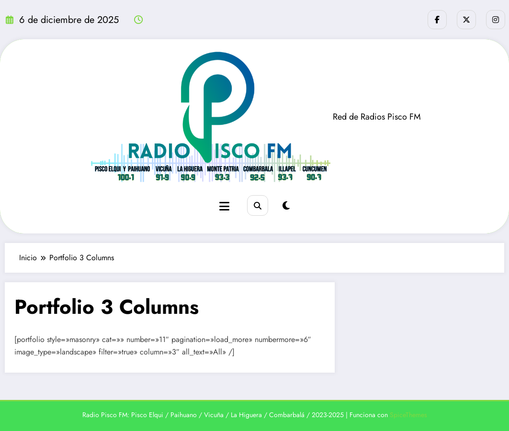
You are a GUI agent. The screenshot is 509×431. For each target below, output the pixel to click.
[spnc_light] (286, 206)
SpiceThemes (408, 415)
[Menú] (224, 206)
